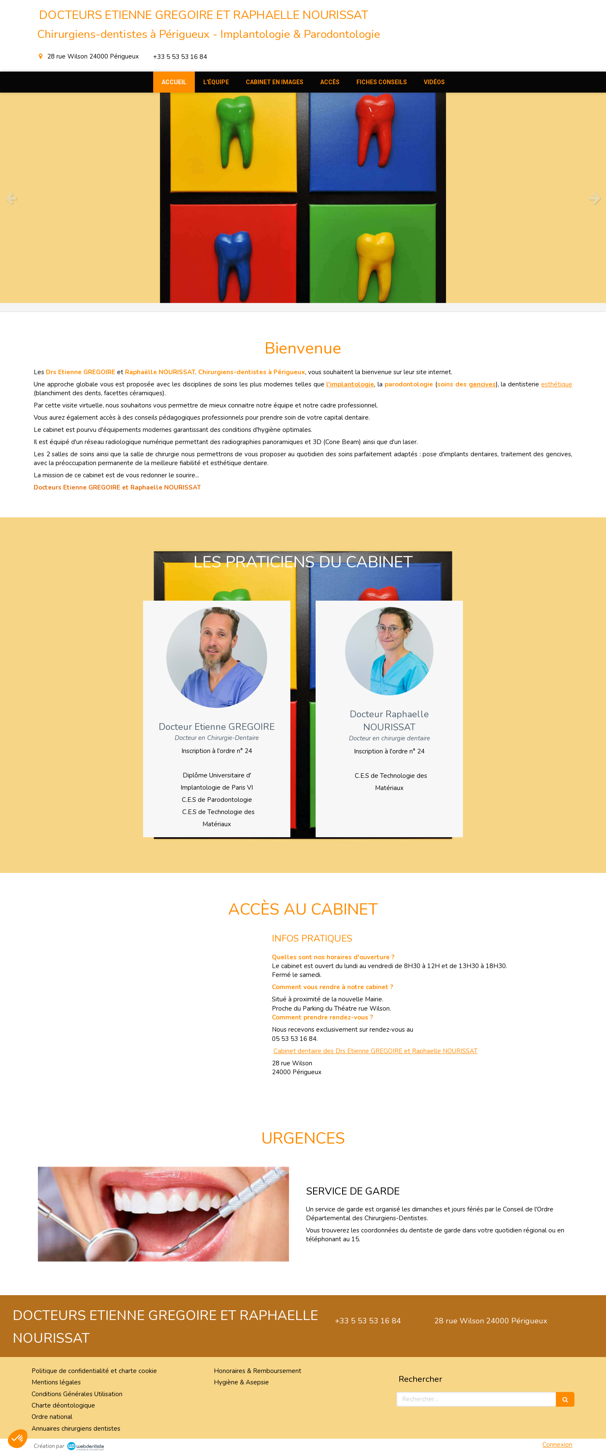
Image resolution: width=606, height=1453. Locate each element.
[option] (303, 198)
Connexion (557, 1444)
